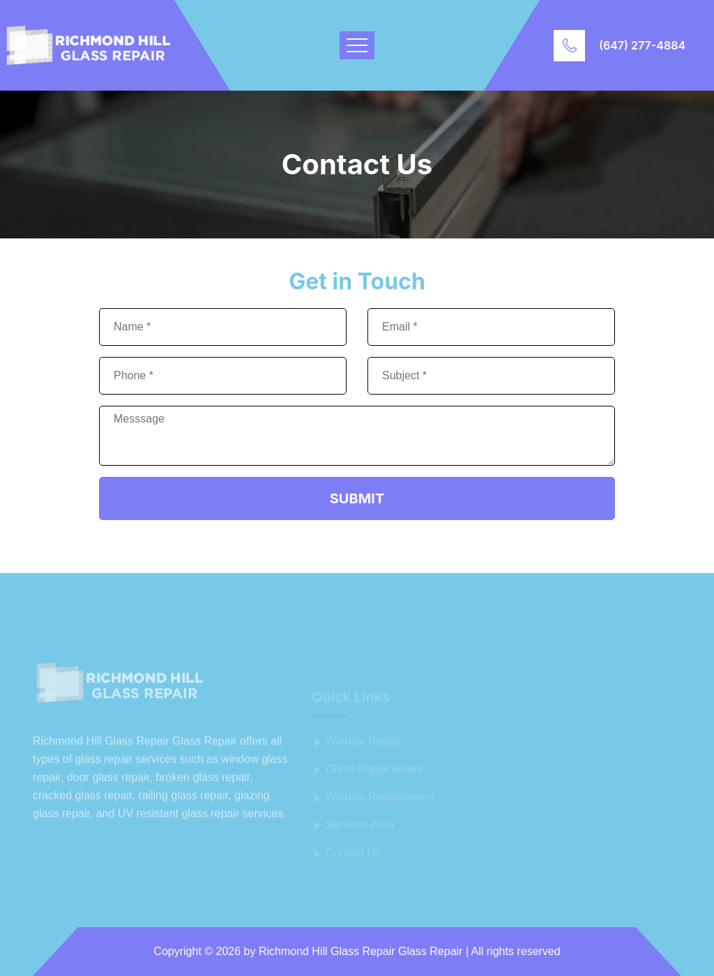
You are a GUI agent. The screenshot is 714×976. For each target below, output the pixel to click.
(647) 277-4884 (642, 45)
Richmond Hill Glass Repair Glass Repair (361, 951)
